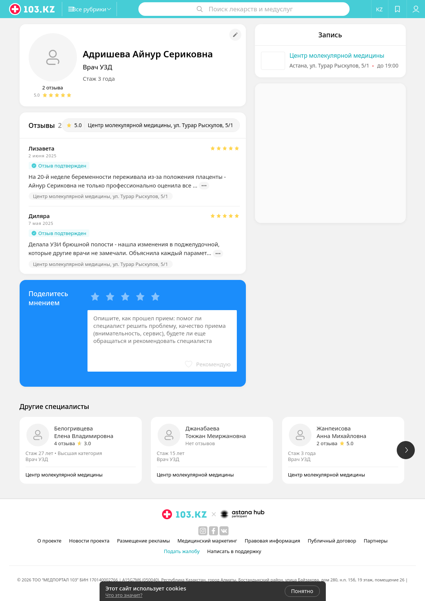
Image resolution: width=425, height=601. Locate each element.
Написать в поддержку (234, 551)
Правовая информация (272, 540)
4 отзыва (64, 443)
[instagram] (202, 530)
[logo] (32, 9)
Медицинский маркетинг (207, 540)
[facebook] (213, 530)
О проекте (49, 540)
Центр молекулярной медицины (337, 55)
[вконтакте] (224, 530)
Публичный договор (332, 540)
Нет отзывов (200, 443)
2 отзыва (52, 88)
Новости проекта (89, 540)
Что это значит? (124, 595)
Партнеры (376, 540)
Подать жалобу (181, 551)
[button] (97, 9)
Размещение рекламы (143, 540)
